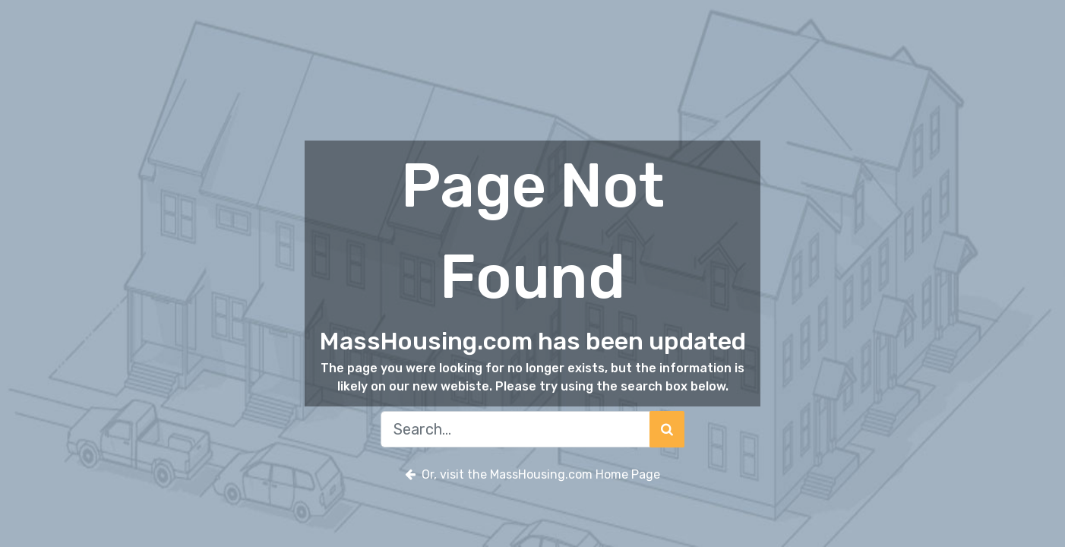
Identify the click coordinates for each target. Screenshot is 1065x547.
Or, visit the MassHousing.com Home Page (532, 474)
